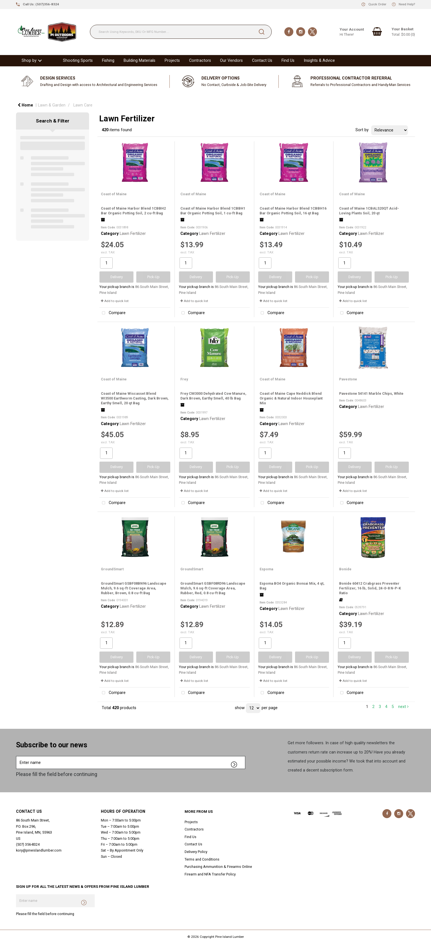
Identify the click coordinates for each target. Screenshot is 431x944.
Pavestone (348, 379)
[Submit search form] (261, 32)
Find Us (288, 60)
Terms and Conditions (202, 859)
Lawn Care (82, 105)
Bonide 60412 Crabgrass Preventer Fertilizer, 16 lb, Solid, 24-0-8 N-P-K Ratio (370, 588)
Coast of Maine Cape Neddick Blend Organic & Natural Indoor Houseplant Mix (291, 398)
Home (25, 105)
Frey (184, 379)
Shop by (29, 60)
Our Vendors (231, 60)
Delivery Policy (196, 852)
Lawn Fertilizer (133, 233)
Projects (172, 60)
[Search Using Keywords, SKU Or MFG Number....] (181, 32)
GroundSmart (112, 569)
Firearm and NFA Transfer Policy (210, 874)
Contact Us (262, 60)
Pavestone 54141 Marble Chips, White (371, 393)
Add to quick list (115, 301)
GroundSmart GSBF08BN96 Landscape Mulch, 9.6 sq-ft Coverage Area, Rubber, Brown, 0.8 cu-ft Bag (133, 588)
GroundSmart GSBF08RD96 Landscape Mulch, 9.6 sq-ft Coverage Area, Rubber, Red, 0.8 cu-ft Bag (212, 588)
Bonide (345, 569)
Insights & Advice (319, 60)
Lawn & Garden (51, 105)
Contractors (200, 60)
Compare (112, 313)
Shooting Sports (78, 60)
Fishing (108, 60)
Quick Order (377, 4)
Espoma (266, 569)
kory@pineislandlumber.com (39, 850)
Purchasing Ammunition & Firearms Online (218, 866)
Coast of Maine (114, 194)
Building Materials (139, 60)
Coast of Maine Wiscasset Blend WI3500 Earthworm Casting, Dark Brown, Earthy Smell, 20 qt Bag (135, 398)
